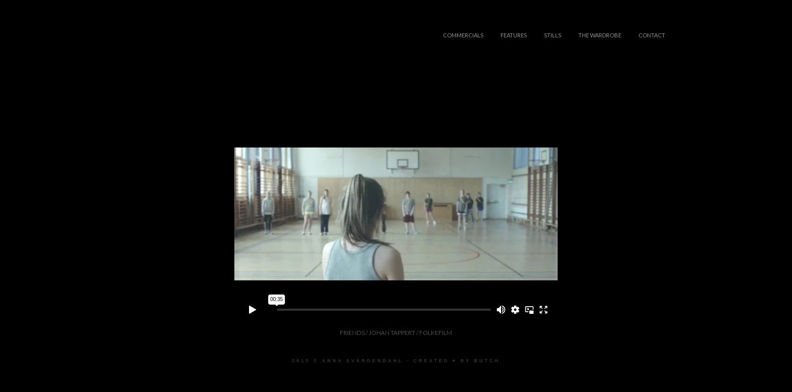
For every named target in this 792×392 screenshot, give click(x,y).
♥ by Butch (476, 360)
